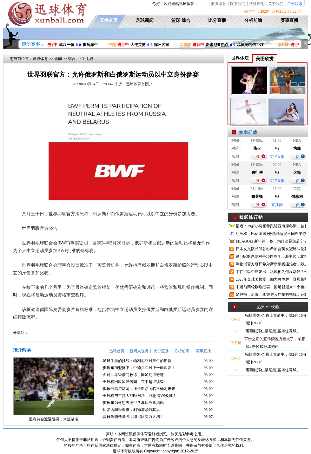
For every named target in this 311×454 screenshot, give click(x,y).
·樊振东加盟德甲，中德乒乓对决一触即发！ (138, 368)
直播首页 (108, 20)
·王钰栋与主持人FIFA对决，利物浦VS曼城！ (139, 395)
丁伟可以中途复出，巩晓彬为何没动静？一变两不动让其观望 (271, 271)
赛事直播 (289, 20)
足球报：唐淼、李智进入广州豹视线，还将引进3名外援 (271, 294)
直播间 (277, 205)
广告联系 (294, 4)
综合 (72, 58)
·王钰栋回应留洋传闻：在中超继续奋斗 (135, 381)
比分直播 (217, 20)
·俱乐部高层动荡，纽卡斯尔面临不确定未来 (138, 388)
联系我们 (237, 4)
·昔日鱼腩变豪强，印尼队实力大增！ (133, 416)
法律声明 (256, 4)
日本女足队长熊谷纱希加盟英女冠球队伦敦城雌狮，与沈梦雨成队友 (271, 249)
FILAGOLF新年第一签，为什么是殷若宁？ (271, 241)
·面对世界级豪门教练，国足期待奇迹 (133, 375)
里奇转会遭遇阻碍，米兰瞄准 (53, 419)
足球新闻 (145, 20)
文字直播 (277, 156)
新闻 (58, 58)
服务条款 (218, 4)
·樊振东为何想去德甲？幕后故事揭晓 (133, 402)
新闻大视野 (139, 351)
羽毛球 (87, 58)
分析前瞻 (253, 20)
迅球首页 (116, 351)
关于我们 (275, 4)
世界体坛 (240, 58)
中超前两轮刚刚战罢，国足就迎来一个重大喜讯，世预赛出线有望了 (271, 287)
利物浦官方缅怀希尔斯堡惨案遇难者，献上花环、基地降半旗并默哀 (271, 264)
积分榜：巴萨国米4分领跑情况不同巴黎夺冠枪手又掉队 (271, 233)
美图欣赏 (265, 58)
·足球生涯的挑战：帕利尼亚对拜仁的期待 (136, 361)
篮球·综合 (180, 20)
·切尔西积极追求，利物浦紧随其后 (131, 409)
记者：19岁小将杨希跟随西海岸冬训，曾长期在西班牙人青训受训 (271, 226)
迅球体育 (40, 58)
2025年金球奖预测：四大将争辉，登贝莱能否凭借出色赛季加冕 (271, 279)
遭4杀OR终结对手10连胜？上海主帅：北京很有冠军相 (271, 256)
